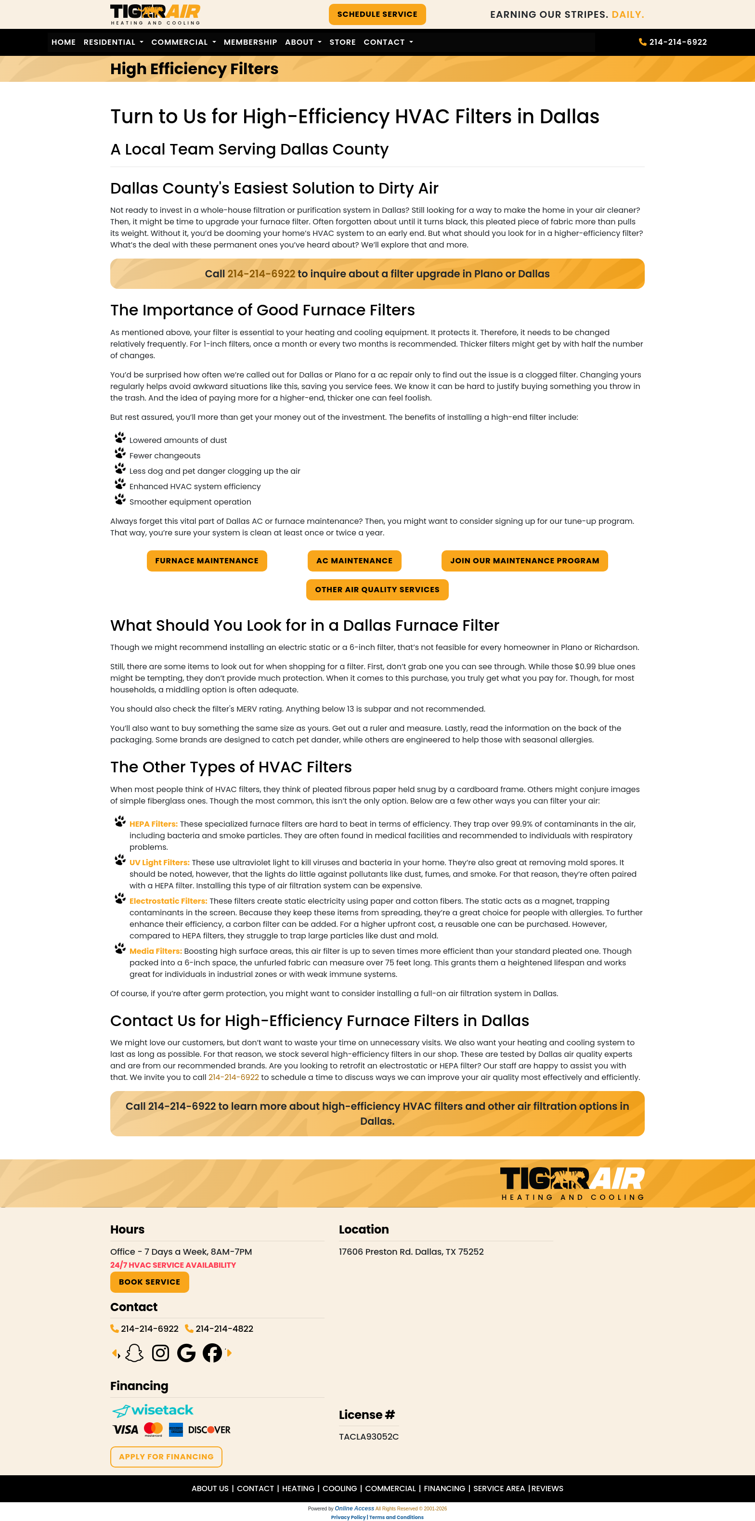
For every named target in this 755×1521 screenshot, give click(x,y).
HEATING (298, 1488)
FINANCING (444, 1488)
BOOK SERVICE (150, 1281)
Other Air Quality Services (377, 589)
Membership (250, 42)
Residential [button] (111, 42)
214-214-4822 (224, 1329)
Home (64, 42)
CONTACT (255, 1488)
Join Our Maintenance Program (524, 560)
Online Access (354, 1508)
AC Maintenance (354, 560)
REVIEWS (548, 1488)
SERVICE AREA (499, 1488)
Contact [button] (385, 42)
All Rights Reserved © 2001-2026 (411, 1508)
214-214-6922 (678, 42)
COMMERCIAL (390, 1488)
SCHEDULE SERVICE (378, 14)
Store (342, 42)
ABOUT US (210, 1488)
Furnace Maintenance (207, 560)
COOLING (340, 1488)
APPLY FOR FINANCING (166, 1456)
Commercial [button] (180, 42)
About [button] (300, 42)
